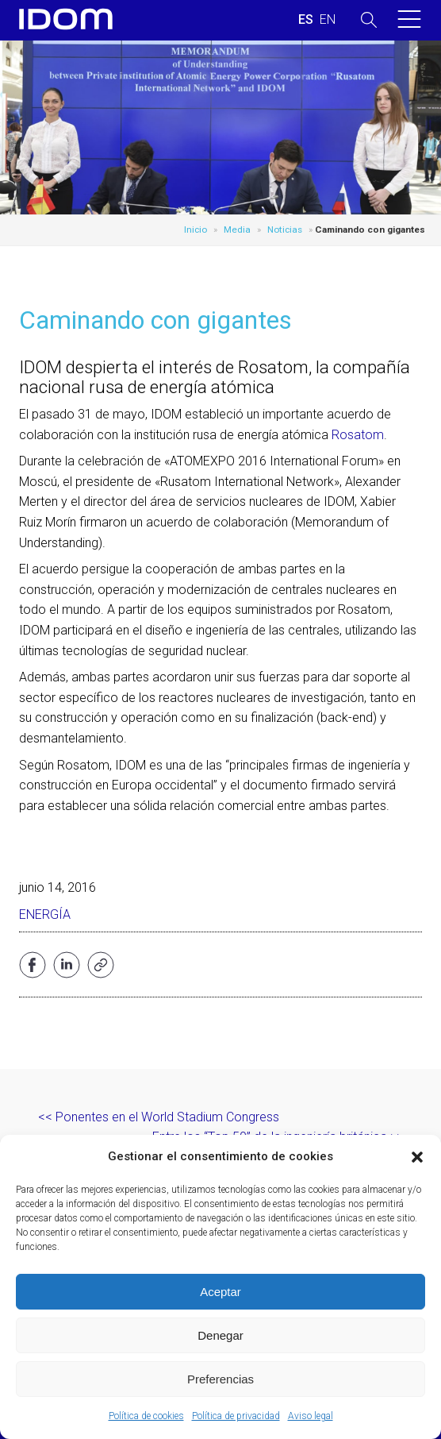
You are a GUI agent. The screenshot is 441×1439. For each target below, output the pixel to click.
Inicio (195, 229)
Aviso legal (310, 1416)
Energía (45, 914)
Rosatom (358, 434)
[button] (417, 1157)
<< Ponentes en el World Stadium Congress (158, 1117)
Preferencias (220, 1379)
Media (237, 229)
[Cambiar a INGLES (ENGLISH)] (328, 20)
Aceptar (220, 1291)
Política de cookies (146, 1416)
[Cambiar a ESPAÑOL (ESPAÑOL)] (305, 20)
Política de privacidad (236, 1416)
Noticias (284, 229)
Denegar (220, 1335)
